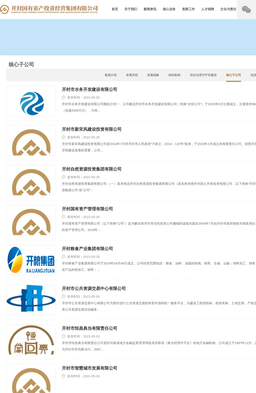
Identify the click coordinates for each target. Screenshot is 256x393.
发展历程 (132, 75)
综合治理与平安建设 (203, 75)
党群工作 (188, 9)
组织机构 (174, 75)
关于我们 (130, 9)
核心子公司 (233, 75)
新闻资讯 (150, 9)
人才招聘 (207, 9)
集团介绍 (111, 75)
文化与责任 (228, 9)
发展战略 (153, 75)
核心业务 (169, 9)
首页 (115, 9)
